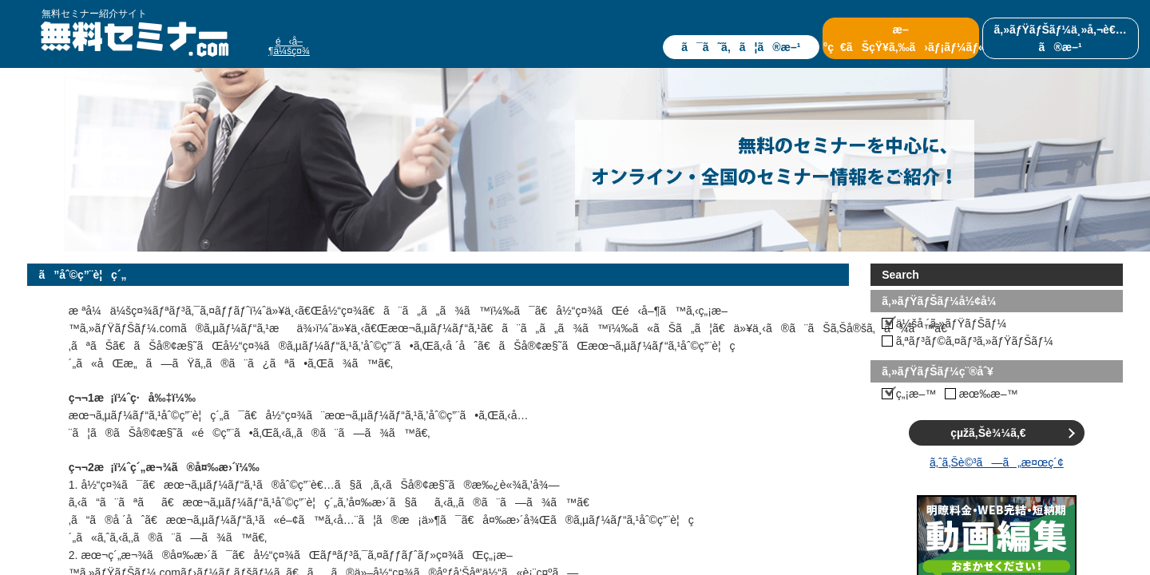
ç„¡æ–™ (916, 393)
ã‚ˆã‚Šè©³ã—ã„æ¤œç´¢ (997, 462)
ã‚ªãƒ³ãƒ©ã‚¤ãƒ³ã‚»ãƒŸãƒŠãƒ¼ (974, 341)
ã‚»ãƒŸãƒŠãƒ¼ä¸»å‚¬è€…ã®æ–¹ (1059, 38)
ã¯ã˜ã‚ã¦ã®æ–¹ (740, 47)
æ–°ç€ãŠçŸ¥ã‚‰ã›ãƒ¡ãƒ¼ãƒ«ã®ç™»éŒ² (901, 38)
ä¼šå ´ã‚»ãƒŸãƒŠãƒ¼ (951, 323)
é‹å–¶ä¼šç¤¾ (289, 46)
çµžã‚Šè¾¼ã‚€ (987, 432)
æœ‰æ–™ (988, 393)
